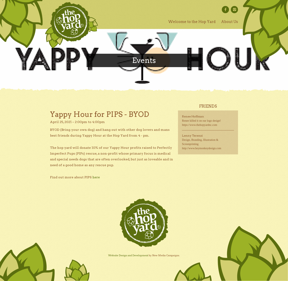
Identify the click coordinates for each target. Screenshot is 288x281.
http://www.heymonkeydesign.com (201, 148)
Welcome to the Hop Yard (192, 22)
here (96, 177)
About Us (229, 22)
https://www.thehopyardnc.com (199, 124)
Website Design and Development (128, 255)
